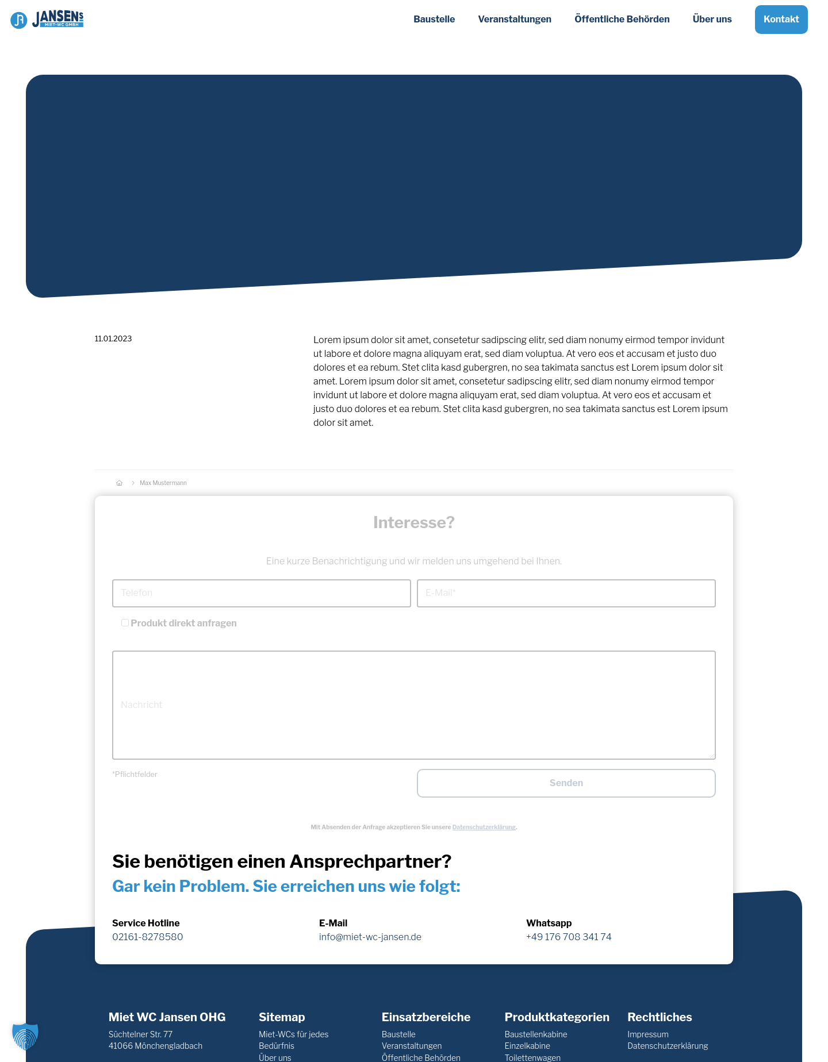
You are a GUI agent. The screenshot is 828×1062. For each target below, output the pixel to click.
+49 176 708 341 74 (569, 937)
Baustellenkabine (536, 1034)
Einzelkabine (527, 1046)
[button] (25, 1036)
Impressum (648, 1034)
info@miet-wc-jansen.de (370, 937)
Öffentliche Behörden (622, 27)
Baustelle (399, 1034)
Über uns (712, 27)
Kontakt (781, 27)
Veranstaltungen (412, 1046)
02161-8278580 (147, 937)
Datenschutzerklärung (484, 827)
